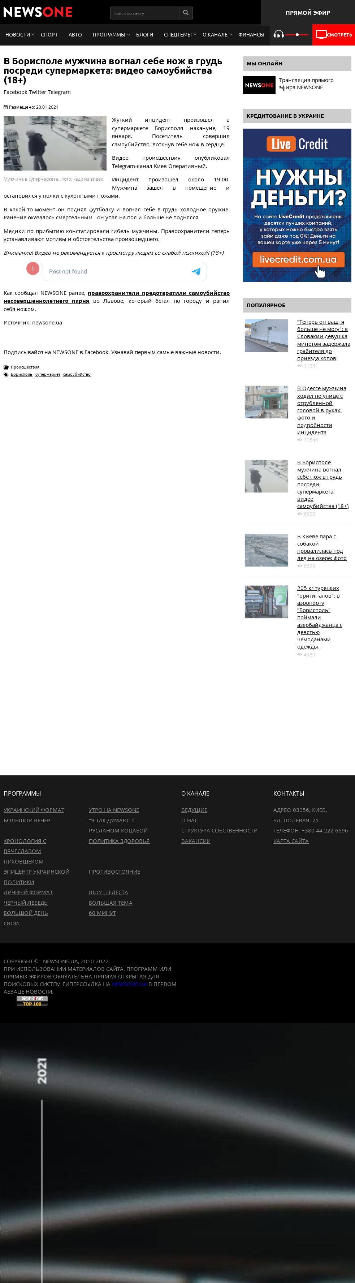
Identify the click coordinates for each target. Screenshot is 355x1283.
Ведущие (194, 809)
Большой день (26, 912)
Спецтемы (178, 35)
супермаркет (47, 374)
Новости (17, 35)
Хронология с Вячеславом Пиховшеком (25, 851)
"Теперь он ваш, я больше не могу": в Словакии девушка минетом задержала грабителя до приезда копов (323, 340)
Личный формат (28, 892)
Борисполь (22, 374)
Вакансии (196, 840)
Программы (109, 35)
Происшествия (25, 367)
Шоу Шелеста (108, 892)
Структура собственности (219, 830)
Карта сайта (291, 840)
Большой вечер (27, 820)
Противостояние (114, 871)
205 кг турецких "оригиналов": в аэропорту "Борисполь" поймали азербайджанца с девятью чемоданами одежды (319, 617)
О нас (189, 820)
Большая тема (111, 902)
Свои (11, 923)
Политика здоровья (119, 840)
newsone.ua (47, 322)
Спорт (49, 35)
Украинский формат (34, 809)
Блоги (144, 35)
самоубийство (131, 144)
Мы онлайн (264, 63)
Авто (75, 35)
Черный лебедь (26, 902)
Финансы (251, 35)
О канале (215, 35)
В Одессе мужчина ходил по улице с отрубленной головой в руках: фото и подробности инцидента (321, 410)
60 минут (102, 912)
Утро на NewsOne (114, 809)
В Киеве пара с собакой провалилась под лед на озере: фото (322, 547)
